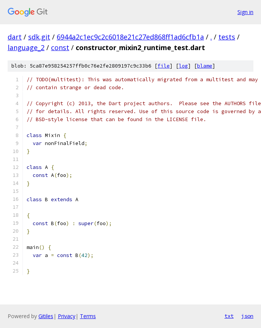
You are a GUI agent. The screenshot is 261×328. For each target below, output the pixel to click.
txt (229, 315)
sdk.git (39, 36)
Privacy (66, 316)
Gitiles (45, 316)
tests (226, 36)
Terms (88, 316)
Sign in (245, 12)
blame (204, 66)
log (183, 66)
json (247, 315)
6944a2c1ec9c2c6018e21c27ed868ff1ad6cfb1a (130, 36)
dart (15, 36)
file (164, 66)
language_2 (26, 47)
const (60, 47)
